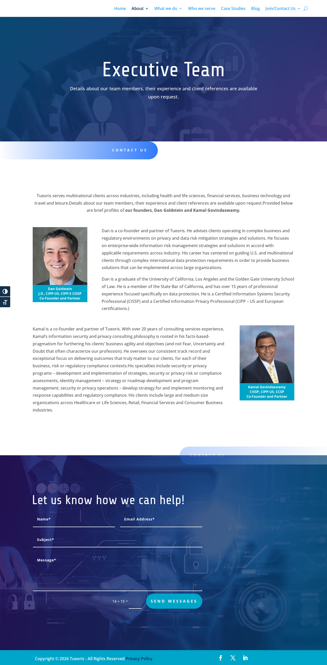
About (138, 9)
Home (120, 9)
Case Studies (233, 9)
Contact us (124, 150)
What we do (165, 9)
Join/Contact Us (280, 9)
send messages (174, 601)
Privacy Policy (139, 658)
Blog (255, 9)
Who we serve (201, 9)
